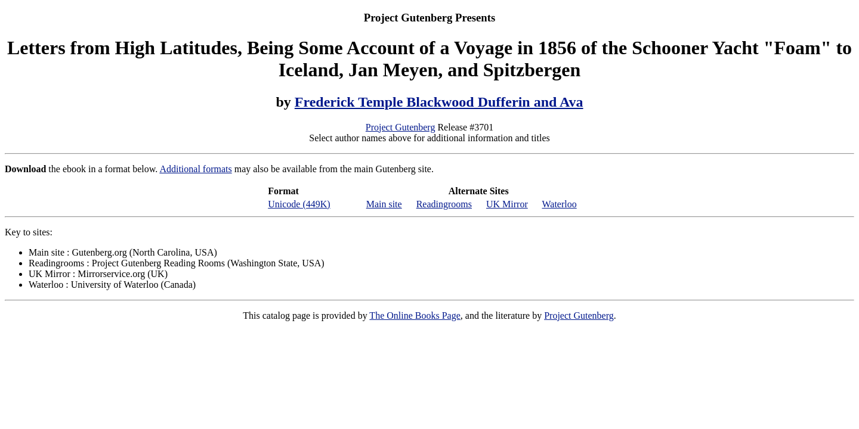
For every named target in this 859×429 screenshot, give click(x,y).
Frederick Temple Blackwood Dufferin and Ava (439, 102)
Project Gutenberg (400, 127)
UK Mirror (507, 204)
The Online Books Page (414, 315)
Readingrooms (444, 204)
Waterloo (559, 204)
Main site (384, 204)
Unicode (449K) (299, 204)
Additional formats (195, 169)
